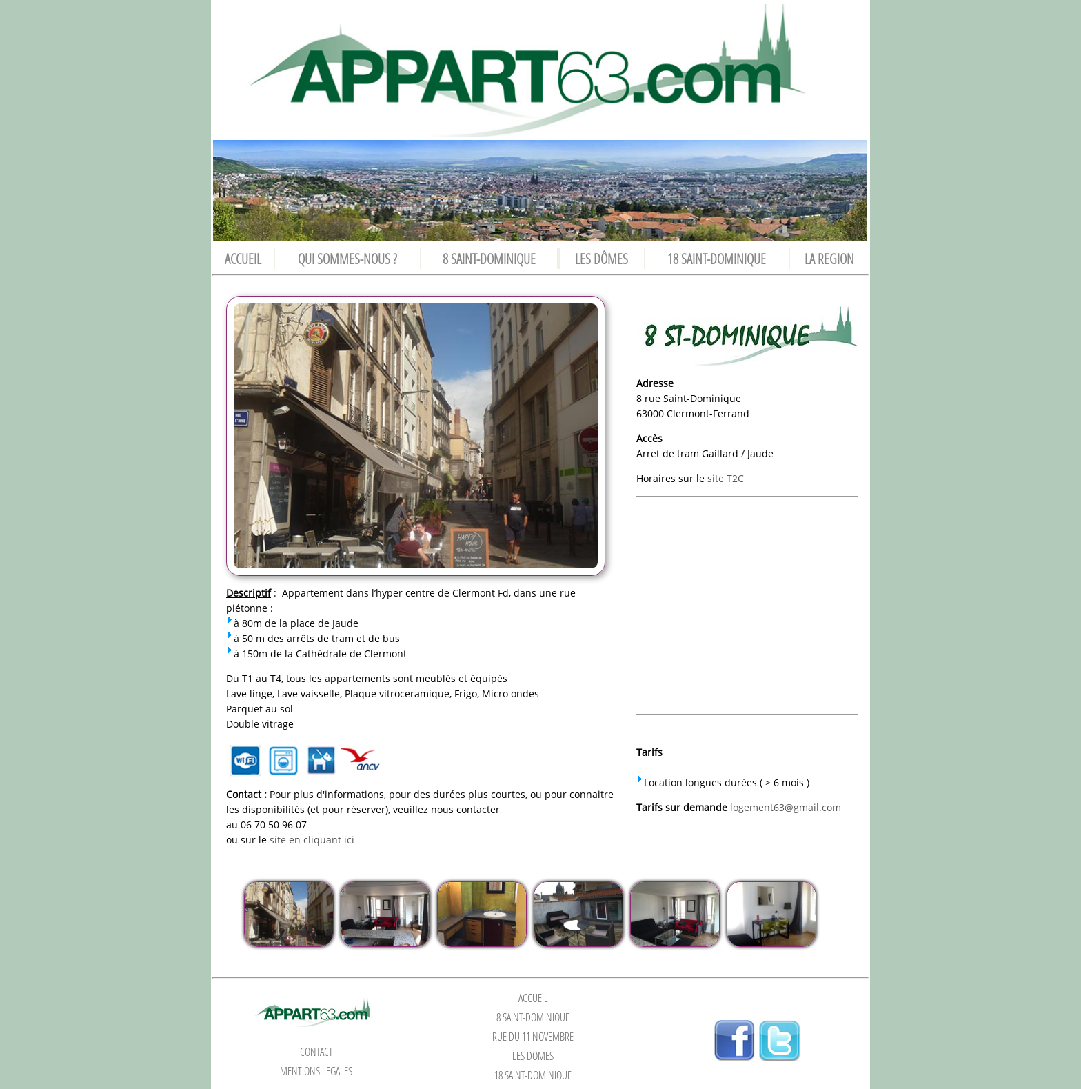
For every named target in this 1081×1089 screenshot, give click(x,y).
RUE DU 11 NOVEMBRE (533, 1036)
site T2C (725, 478)
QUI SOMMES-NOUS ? (347, 259)
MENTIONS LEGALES (316, 1071)
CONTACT (316, 1052)
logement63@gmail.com (785, 807)
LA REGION (829, 259)
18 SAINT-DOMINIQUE (716, 259)
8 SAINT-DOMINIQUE (489, 259)
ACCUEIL (243, 259)
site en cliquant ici (312, 839)
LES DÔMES (601, 259)
